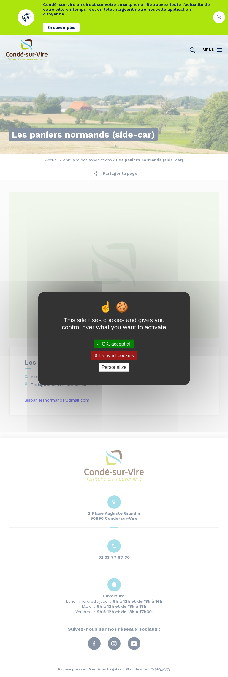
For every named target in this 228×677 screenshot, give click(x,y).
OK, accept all (113, 344)
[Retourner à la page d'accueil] (27, 49)
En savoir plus (61, 27)
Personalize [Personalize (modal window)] (114, 367)
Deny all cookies (114, 355)
